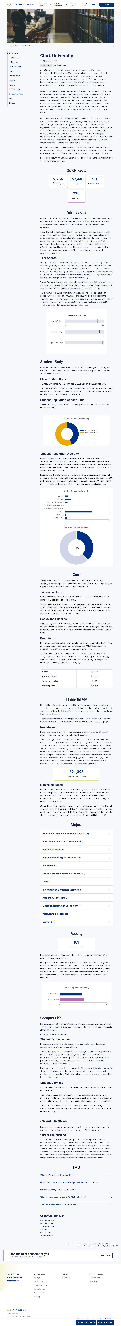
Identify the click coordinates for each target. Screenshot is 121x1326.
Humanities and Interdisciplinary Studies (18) (66, 829)
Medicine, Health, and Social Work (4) (62, 901)
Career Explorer (39, 1285)
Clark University (26, 41)
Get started (106, 1251)
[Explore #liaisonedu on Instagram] (11, 1315)
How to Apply (39, 1289)
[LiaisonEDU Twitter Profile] (8, 1315)
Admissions (14, 58)
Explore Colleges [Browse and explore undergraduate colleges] (105, 1322)
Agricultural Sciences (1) (55, 909)
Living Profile (93, 1277)
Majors (12, 76)
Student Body (15, 62)
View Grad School (59, 61)
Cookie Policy (13, 1277)
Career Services (16, 90)
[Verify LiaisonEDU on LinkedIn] (17, 1315)
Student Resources (41, 1281)
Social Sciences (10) (53, 845)
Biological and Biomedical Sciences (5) (62, 885)
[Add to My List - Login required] (113, 41)
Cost (11, 67)
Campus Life (15, 85)
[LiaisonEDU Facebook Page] (14, 1315)
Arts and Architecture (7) (55, 893)
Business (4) (49, 917)
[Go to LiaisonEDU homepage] (14, 2)
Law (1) (46, 877)
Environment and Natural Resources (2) (63, 837)
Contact (12, 99)
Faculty (12, 81)
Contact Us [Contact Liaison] (108, 1315)
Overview (13, 49)
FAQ (11, 94)
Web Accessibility (14, 1273)
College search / (13, 41)
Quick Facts (14, 53)
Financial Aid (14, 72)
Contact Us (66, 1273)
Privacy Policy (13, 1270)
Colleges (37, 1273)
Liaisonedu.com (94, 1273)
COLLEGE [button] (46, 61)
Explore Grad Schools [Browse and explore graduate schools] (86, 1322)
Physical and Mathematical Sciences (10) (64, 869)
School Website (47, 1231)
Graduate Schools (40, 1277)
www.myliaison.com (12, 1309)
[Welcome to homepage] (16, 1306)
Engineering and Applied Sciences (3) (62, 853)
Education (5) (49, 861)
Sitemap (37, 1292)
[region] (60, 632)
